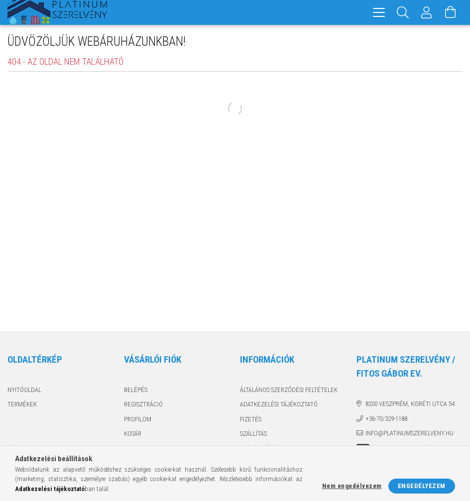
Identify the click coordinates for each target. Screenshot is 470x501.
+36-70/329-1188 (386, 418)
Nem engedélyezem (352, 486)
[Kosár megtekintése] (451, 12)
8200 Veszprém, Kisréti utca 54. (410, 403)
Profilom (137, 419)
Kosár (132, 433)
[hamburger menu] (379, 12)
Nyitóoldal (24, 390)
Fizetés (250, 419)
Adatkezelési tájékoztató (279, 404)
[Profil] (427, 12)
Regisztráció (143, 404)
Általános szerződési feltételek (289, 390)
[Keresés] (403, 12)
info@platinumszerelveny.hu (409, 433)
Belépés (135, 390)
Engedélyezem (422, 486)
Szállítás (253, 433)
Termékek (22, 404)
